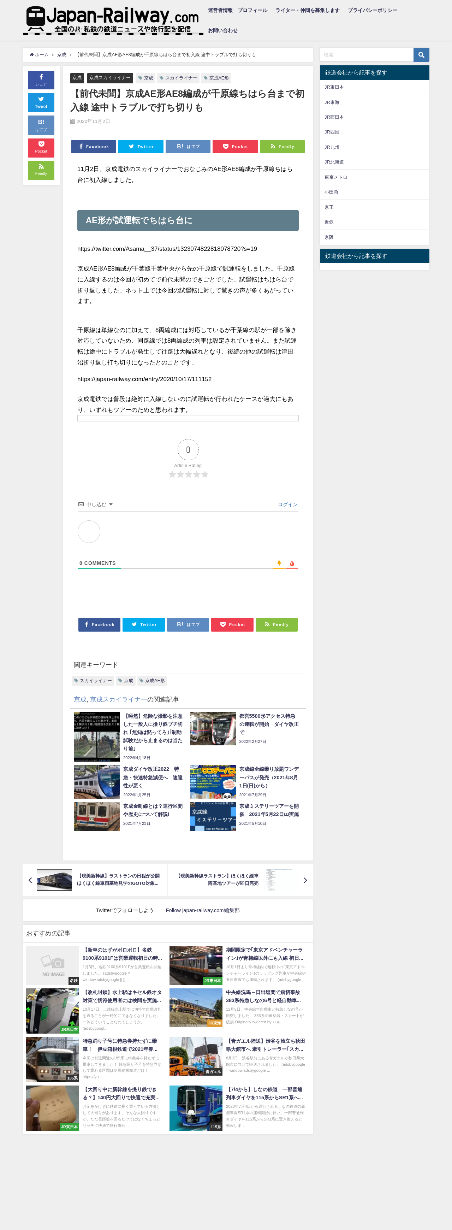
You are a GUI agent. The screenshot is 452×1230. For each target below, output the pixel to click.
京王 (329, 207)
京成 (77, 77)
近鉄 (329, 222)
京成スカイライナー (110, 77)
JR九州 (332, 147)
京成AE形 (219, 78)
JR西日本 (334, 117)
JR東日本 (334, 87)
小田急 (331, 192)
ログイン (287, 504)
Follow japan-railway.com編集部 (202, 910)
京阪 (329, 237)
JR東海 (332, 102)
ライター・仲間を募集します (307, 10)
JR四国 (332, 132)
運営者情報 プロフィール (237, 10)
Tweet (41, 102)
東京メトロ (336, 177)
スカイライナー (181, 78)
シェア (41, 79)
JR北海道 (334, 162)
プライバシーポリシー (372, 10)
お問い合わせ (223, 30)
